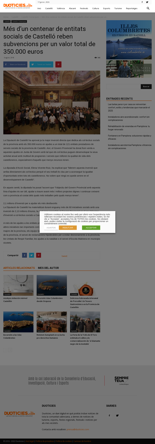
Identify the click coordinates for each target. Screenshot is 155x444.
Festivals (84, 8)
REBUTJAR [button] (68, 228)
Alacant (72, 8)
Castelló (49, 8)
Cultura (95, 8)
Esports (106, 8)
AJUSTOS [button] (51, 228)
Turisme (118, 8)
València (61, 8)
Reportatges (131, 8)
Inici (39, 8)
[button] (148, 8)
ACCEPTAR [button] (91, 228)
